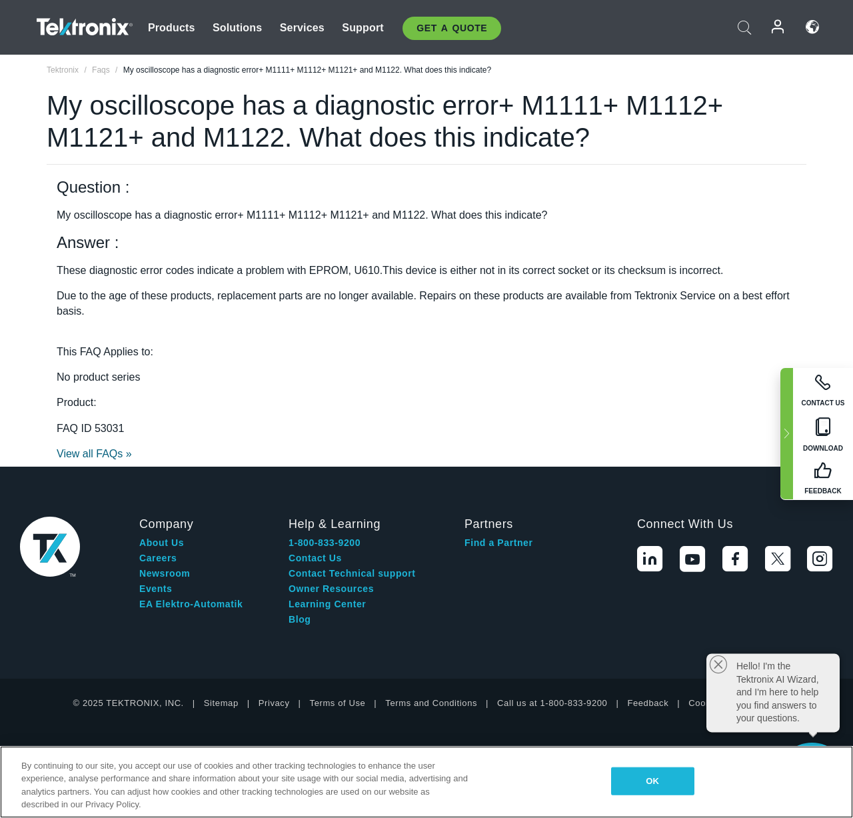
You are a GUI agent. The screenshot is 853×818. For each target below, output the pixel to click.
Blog (300, 619)
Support (362, 27)
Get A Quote (452, 28)
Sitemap (221, 703)
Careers (158, 558)
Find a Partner (498, 542)
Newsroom (164, 573)
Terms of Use (338, 703)
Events (156, 588)
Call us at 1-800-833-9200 (552, 703)
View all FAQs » (94, 453)
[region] (426, 782)
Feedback (647, 703)
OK (652, 781)
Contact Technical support (352, 573)
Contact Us (315, 558)
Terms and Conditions (431, 703)
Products (171, 27)
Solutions (237, 27)
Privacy (274, 703)
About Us (161, 542)
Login (778, 27)
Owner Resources (331, 588)
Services (302, 27)
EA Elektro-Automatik (191, 604)
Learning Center (327, 604)
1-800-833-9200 (325, 542)
